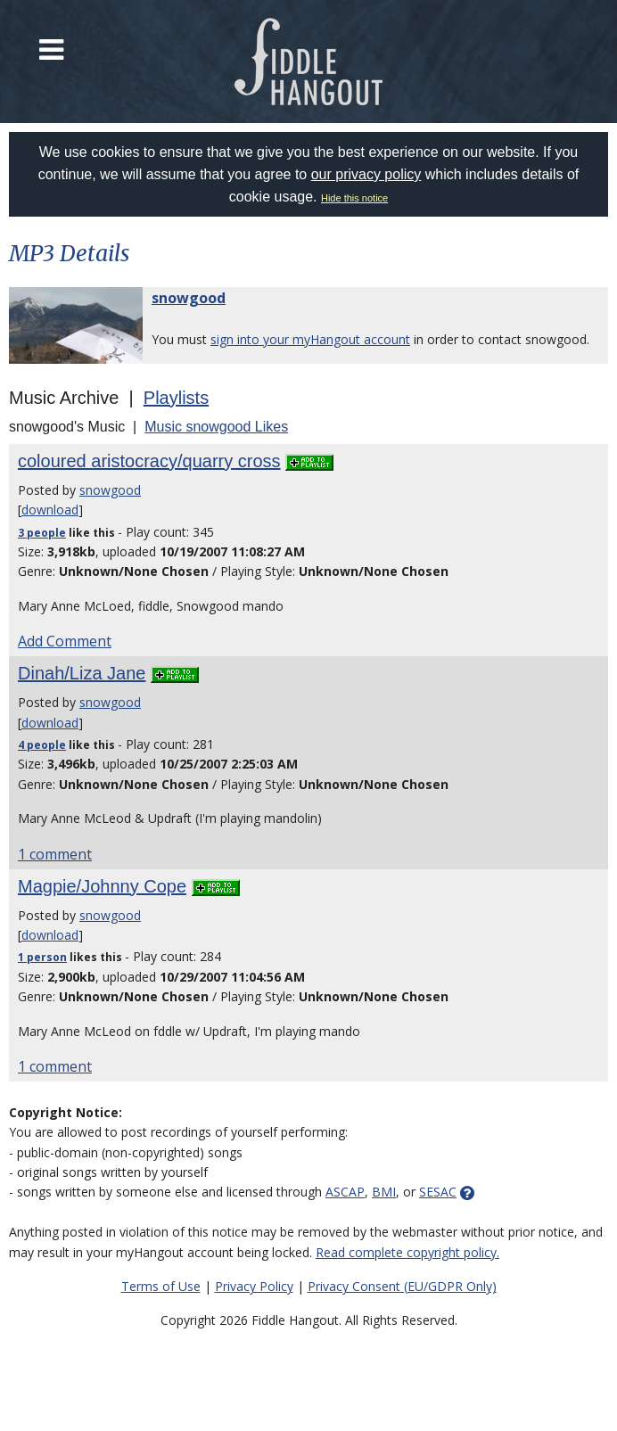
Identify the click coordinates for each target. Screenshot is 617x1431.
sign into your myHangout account (310, 339)
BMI (384, 1191)
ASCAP (345, 1191)
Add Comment (64, 641)
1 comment (55, 854)
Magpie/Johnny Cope (102, 886)
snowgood (189, 298)
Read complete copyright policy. (407, 1252)
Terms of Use (161, 1286)
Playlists (176, 397)
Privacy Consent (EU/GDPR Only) (402, 1286)
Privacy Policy (254, 1286)
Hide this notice (354, 198)
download (49, 509)
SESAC (438, 1191)
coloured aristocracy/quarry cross (149, 461)
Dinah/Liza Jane (81, 673)
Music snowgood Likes (216, 426)
